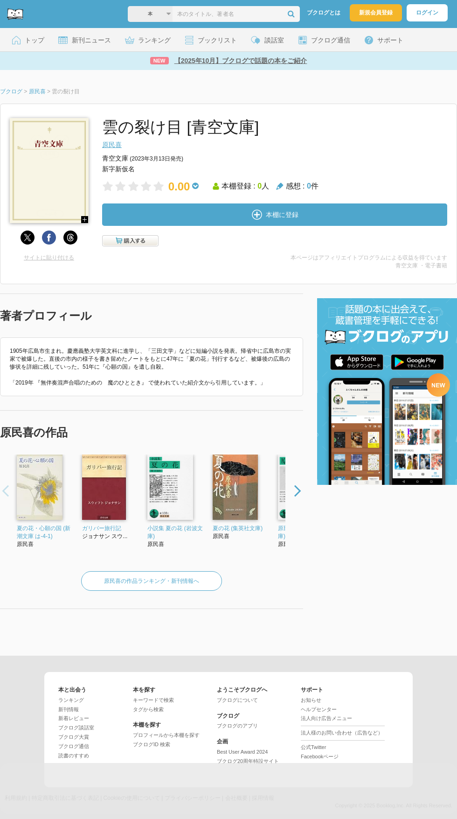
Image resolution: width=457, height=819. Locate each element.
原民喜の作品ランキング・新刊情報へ (151, 581)
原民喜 (112, 144)
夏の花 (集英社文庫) (238, 528)
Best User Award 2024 (242, 752)
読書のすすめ (73, 755)
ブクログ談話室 (76, 727)
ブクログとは (323, 12)
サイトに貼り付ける (49, 257)
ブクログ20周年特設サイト (248, 761)
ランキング (71, 700)
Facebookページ (320, 756)
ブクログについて (237, 700)
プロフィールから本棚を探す (166, 735)
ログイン (427, 12)
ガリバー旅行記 (101, 528)
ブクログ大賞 (73, 737)
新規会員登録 (376, 12)
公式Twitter (313, 747)
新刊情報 (68, 709)
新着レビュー (73, 718)
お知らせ (311, 700)
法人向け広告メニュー (326, 718)
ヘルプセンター (319, 709)
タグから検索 (148, 709)
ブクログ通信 (73, 746)
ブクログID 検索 (151, 744)
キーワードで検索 (153, 700)
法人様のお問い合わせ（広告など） (342, 732)
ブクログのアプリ (237, 725)
